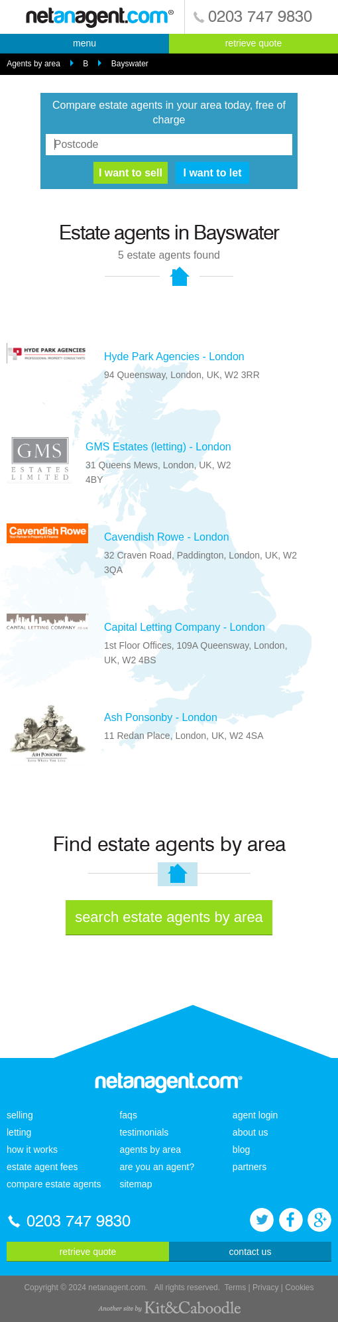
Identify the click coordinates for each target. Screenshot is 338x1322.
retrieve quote (253, 43)
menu (84, 43)
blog (241, 1149)
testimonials (143, 1132)
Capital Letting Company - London (184, 627)
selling (20, 1115)
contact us (250, 1251)
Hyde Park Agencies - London (174, 356)
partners (249, 1166)
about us (250, 1132)
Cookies (299, 1287)
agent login (255, 1115)
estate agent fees (42, 1166)
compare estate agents (54, 1184)
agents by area (150, 1149)
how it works (32, 1149)
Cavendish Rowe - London (166, 537)
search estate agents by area (169, 917)
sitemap (135, 1184)
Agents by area (33, 63)
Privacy (265, 1287)
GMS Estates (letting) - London (158, 446)
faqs (128, 1115)
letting (19, 1132)
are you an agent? (156, 1166)
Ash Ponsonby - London (160, 717)
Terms (236, 1287)
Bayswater (129, 63)
